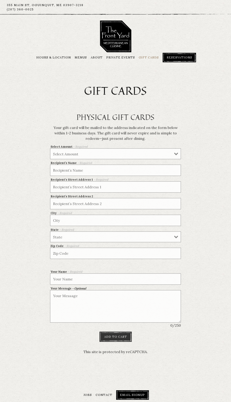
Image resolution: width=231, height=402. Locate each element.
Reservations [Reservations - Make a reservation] (179, 57)
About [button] (97, 57)
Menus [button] (81, 57)
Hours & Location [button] (53, 57)
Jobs (87, 395)
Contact (104, 395)
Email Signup (132, 395)
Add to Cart (115, 338)
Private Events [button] (120, 57)
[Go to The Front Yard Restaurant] (45, 5)
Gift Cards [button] (149, 57)
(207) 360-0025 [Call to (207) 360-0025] (20, 9)
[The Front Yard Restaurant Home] (115, 36)
